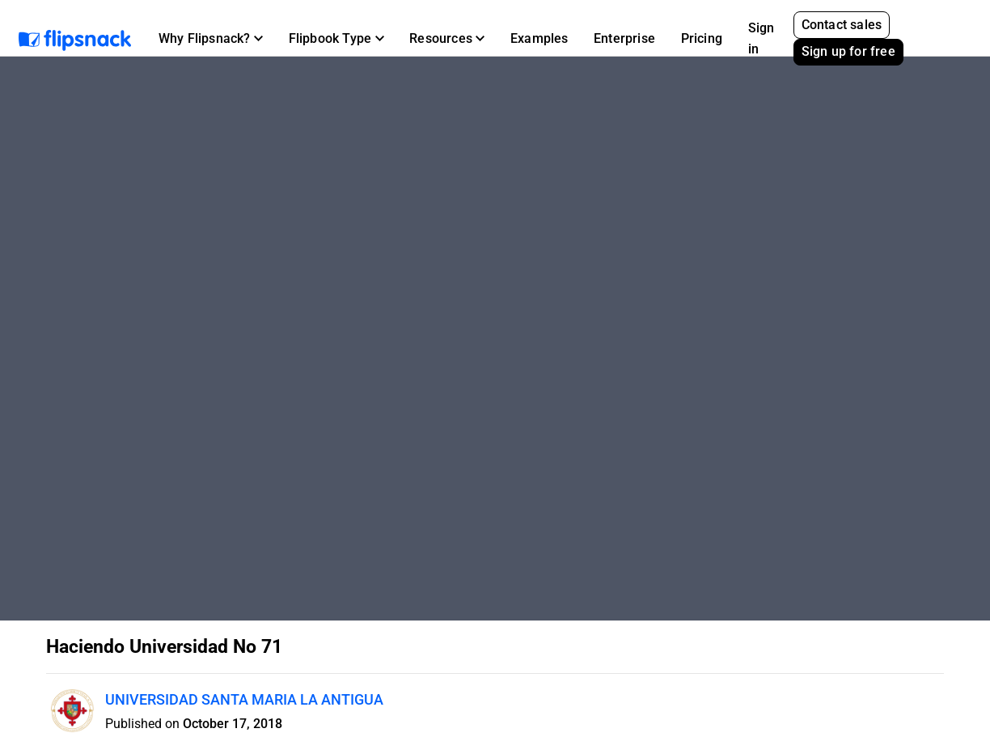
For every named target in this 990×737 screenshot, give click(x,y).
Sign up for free (848, 51)
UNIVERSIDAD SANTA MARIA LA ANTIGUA (244, 699)
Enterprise (624, 38)
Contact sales (842, 24)
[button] (211, 39)
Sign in (761, 38)
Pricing (701, 38)
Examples (539, 38)
